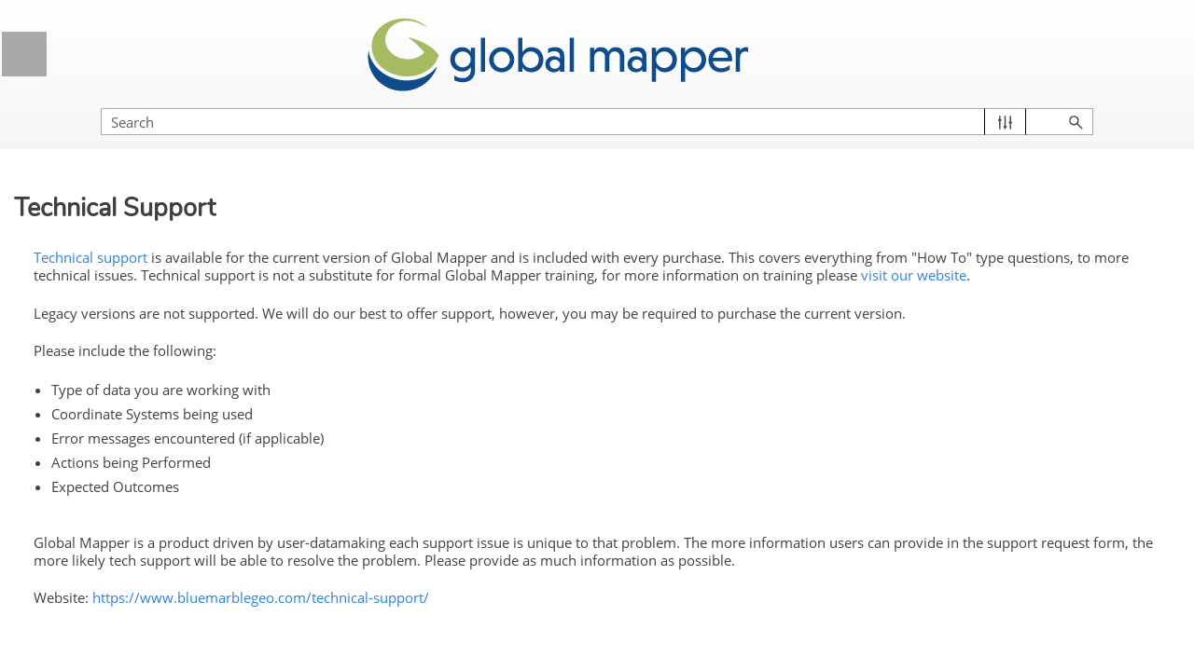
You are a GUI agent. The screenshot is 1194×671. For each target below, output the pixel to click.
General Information (166, 188)
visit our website (770, 274)
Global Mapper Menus (166, 571)
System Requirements (129, 367)
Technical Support (121, 401)
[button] (1092, 102)
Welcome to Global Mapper (144, 228)
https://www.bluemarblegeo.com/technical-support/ (574, 620)
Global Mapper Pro (119, 262)
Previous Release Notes (173, 333)
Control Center (166, 617)
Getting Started (166, 524)
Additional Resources (173, 437)
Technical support (404, 236)
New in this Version (120, 297)
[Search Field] (993, 102)
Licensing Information (166, 478)
